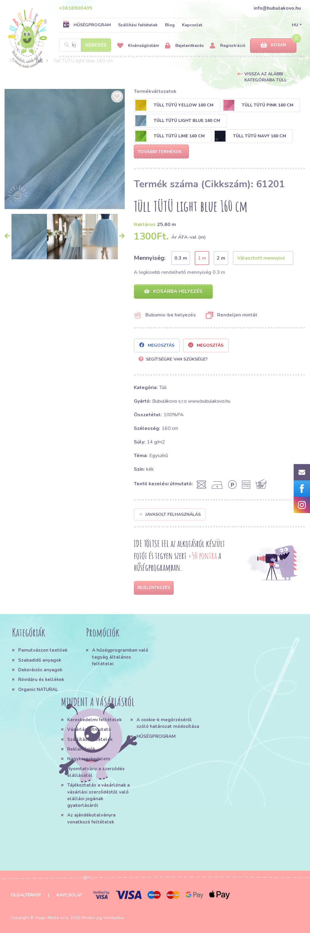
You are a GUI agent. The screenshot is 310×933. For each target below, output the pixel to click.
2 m (221, 258)
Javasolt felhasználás (170, 514)
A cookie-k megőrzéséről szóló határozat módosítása (168, 723)
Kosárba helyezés (173, 291)
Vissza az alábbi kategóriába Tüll (265, 77)
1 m (202, 258)
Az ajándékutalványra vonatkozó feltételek (91, 818)
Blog (170, 25)
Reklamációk (81, 749)
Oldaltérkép (26, 895)
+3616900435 (75, 8)
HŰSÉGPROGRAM (87, 25)
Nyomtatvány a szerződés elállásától (96, 772)
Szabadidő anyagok (39, 660)
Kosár (273, 45)
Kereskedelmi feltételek (94, 720)
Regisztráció (228, 46)
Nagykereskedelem (88, 759)
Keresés (96, 45)
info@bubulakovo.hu (277, 8)
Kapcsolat (192, 25)
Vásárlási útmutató (89, 729)
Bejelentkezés (184, 46)
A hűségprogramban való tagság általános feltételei (120, 657)
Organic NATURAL (38, 689)
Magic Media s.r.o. (52, 918)
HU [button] (295, 25)
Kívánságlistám (138, 46)
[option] (65, 149)
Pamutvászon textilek (43, 650)
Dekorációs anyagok (40, 670)
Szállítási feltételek (138, 25)
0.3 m (180, 258)
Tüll (39, 60)
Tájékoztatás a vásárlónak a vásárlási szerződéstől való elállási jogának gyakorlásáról (98, 795)
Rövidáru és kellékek (41, 679)
